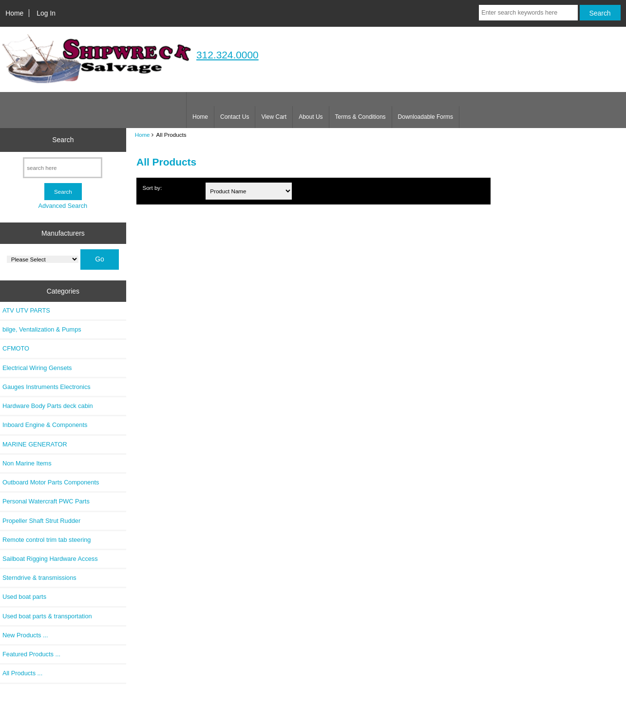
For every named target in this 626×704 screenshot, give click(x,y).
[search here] (62, 167)
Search (63, 140)
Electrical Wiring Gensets (37, 367)
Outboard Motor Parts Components (50, 482)
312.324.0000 (227, 54)
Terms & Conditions (360, 116)
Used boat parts (24, 596)
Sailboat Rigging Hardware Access (50, 558)
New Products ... (25, 635)
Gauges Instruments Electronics (46, 386)
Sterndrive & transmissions (39, 577)
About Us (310, 116)
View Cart (273, 116)
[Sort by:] (249, 191)
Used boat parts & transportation (47, 616)
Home (14, 13)
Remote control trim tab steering (46, 539)
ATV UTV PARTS (26, 310)
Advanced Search (62, 205)
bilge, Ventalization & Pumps (41, 329)
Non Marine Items (27, 463)
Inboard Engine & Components (44, 424)
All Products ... (22, 673)
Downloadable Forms (425, 116)
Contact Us (234, 116)
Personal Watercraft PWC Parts (46, 501)
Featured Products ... (31, 654)
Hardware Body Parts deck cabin (47, 405)
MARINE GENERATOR (34, 444)
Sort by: (152, 188)
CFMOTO (15, 348)
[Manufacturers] (42, 259)
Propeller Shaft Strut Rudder (41, 520)
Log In (46, 13)
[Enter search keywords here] (528, 12)
